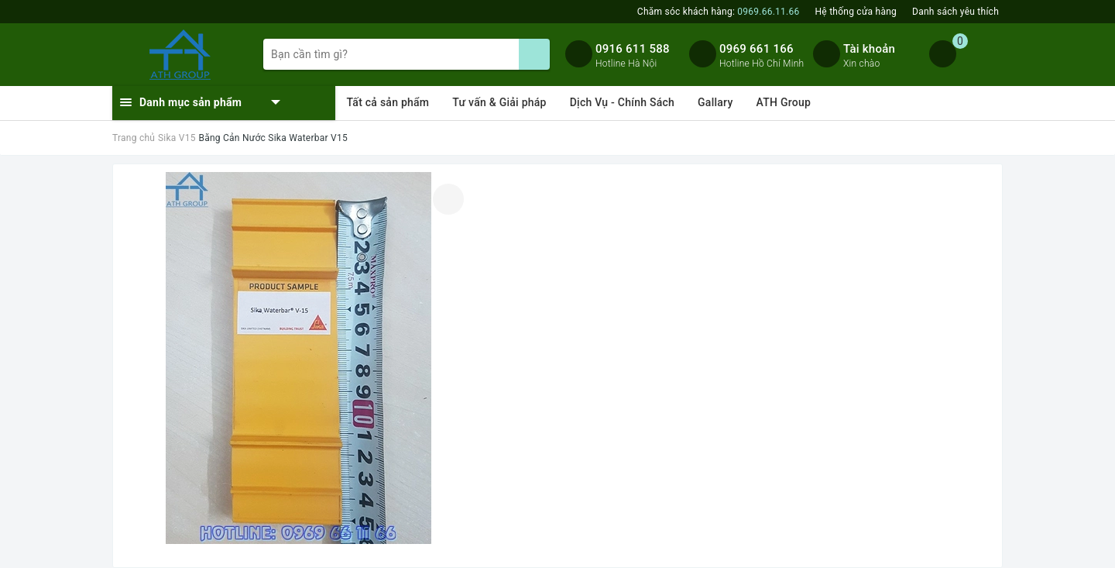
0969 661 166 (756, 49)
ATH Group (783, 102)
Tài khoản (869, 49)
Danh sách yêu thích (955, 11)
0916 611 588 (632, 49)
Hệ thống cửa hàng (856, 11)
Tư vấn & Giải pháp (499, 102)
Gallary (715, 102)
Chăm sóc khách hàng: (718, 11)
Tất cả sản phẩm (388, 102)
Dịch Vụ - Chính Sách (622, 102)
